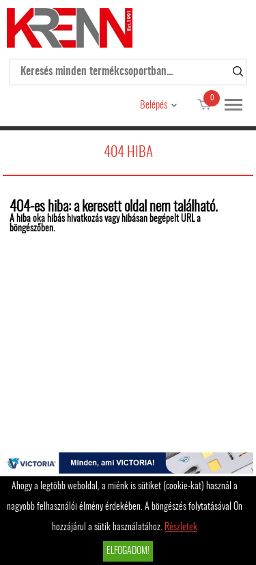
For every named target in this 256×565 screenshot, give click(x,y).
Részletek (181, 527)
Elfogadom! (128, 551)
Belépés (153, 105)
